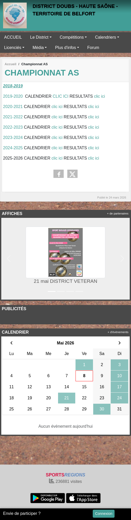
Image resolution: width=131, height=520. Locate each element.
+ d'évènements (118, 332)
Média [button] (38, 47)
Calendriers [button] (105, 37)
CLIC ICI (60, 96)
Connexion (103, 513)
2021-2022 (13, 117)
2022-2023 (13, 127)
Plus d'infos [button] (65, 47)
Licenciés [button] (12, 47)
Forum (93, 47)
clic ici (100, 96)
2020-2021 (13, 106)
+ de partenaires (117, 213)
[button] (8, 259)
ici (60, 106)
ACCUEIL (13, 37)
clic (55, 106)
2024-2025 (13, 148)
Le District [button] (39, 37)
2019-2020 (13, 96)
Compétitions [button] (72, 37)
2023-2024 (13, 137)
